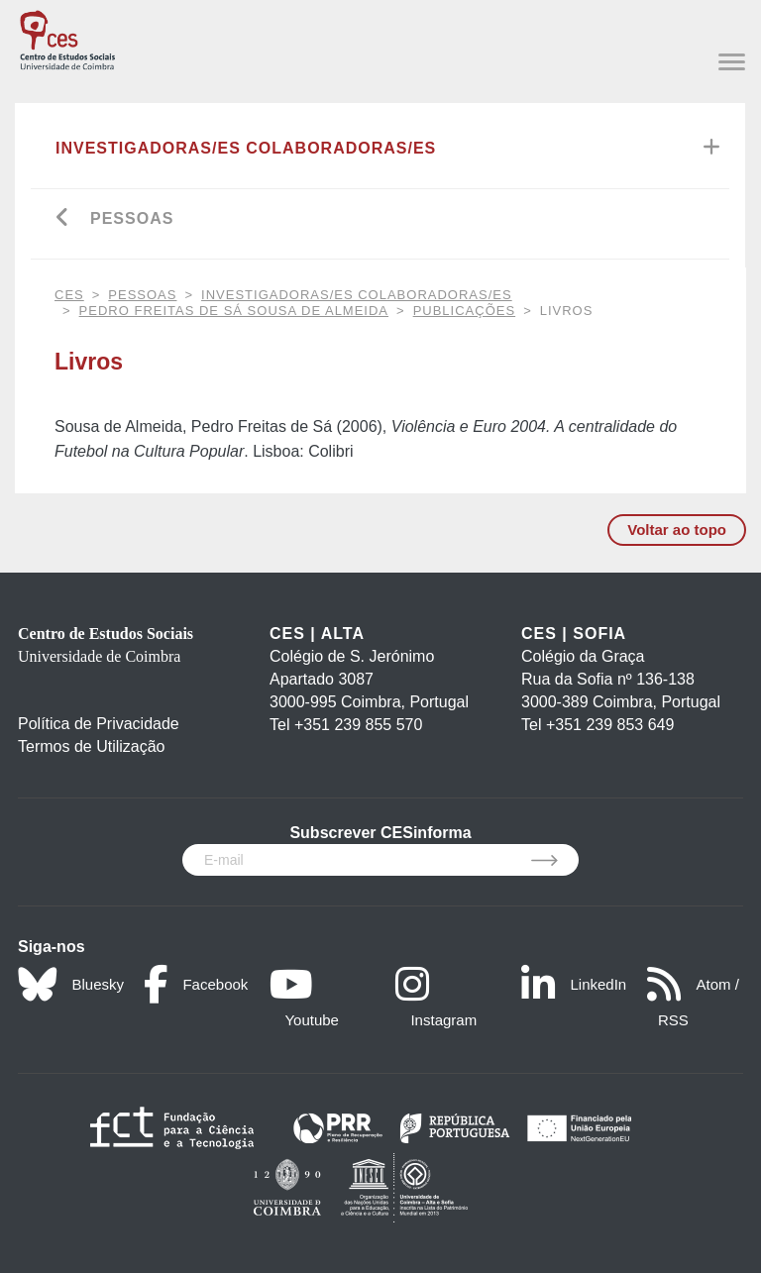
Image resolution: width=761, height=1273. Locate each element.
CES (69, 294)
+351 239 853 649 (610, 724)
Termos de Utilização (91, 746)
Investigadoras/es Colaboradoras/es (245, 148)
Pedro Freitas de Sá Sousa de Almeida (233, 310)
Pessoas (131, 218)
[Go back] (62, 219)
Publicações (464, 310)
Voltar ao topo (676, 529)
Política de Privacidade (98, 723)
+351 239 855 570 (358, 724)
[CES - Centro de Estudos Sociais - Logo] (67, 37)
